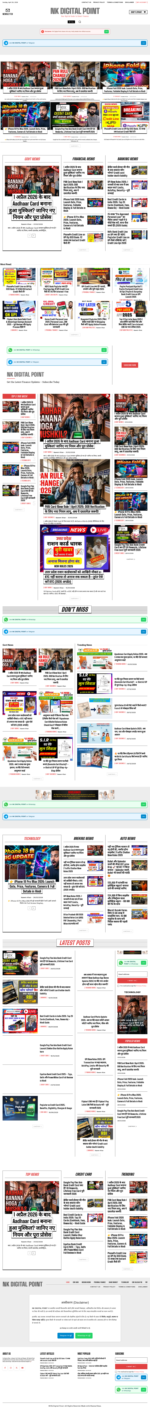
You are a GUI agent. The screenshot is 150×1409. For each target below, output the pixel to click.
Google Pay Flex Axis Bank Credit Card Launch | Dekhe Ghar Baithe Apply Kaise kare (56, 1048)
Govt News (17, 96)
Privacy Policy (141, 986)
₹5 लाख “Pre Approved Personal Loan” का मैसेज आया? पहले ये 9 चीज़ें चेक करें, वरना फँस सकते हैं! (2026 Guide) (118, 220)
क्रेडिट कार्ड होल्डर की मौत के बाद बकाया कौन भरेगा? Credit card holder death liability (119, 171)
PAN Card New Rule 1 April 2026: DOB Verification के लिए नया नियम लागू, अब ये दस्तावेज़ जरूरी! (74, 187)
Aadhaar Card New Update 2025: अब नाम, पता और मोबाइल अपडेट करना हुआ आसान (129, 731)
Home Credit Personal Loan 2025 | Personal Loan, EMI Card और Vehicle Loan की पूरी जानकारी (56, 323)
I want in (132, 981)
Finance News (117, 136)
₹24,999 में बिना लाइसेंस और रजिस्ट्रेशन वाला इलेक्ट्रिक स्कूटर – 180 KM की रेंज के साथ (119, 899)
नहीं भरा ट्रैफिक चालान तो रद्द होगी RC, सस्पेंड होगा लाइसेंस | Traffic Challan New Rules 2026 (119, 851)
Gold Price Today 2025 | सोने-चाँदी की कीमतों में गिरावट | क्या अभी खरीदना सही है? (92, 1359)
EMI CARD (43, 1112)
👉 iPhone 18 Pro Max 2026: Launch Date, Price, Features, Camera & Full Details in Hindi (73, 223)
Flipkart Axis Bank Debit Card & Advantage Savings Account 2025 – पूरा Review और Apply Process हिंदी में (19, 323)
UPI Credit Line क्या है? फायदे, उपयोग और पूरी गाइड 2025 (94, 287)
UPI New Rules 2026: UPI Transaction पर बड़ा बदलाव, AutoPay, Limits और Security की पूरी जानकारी (56, 1367)
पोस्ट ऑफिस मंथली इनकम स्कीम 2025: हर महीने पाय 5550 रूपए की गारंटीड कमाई (93, 1374)
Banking (14, 330)
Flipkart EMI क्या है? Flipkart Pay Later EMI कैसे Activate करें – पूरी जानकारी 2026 (95, 1104)
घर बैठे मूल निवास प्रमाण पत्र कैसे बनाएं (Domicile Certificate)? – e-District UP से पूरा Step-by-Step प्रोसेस (130, 682)
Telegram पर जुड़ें (66, 1335)
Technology (117, 96)
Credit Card (67, 136)
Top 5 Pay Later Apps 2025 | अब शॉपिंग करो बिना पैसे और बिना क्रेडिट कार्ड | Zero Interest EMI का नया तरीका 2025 (131, 323)
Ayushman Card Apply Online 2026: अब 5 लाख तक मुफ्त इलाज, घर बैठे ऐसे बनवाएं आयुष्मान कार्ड (130, 657)
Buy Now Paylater (126, 300)
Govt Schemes (67, 96)
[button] (79, 21)
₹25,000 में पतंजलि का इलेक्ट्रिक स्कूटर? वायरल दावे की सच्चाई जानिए (118, 885)
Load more (75, 146)
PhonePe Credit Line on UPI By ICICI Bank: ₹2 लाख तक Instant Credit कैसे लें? (74, 238)
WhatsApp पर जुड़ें (83, 1335)
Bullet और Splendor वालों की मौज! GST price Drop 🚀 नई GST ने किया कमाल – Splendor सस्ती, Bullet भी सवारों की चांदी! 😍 (119, 868)
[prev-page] (29, 235)
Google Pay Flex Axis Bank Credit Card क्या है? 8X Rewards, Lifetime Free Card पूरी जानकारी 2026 (28, 493)
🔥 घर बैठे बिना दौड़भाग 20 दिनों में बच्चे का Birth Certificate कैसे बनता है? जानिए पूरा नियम (130, 756)
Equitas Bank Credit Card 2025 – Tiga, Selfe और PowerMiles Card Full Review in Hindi (56, 1077)
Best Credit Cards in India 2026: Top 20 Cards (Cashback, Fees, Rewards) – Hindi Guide (119, 203)
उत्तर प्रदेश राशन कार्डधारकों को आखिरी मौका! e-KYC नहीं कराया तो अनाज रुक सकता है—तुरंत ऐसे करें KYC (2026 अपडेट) (74, 577)
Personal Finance (89, 292)
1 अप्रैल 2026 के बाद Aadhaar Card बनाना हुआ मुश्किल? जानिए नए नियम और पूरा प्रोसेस (74, 171)
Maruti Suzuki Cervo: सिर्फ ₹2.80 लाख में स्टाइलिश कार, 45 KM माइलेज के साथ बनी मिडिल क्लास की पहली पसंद (117, 917)
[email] (132, 974)
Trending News (51, 732)
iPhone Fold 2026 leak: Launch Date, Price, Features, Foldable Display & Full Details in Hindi (74, 205)
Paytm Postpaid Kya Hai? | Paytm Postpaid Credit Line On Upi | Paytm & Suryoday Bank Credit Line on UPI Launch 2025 (130, 291)
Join (106, 31)
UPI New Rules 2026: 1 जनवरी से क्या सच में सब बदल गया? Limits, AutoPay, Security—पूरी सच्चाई (119, 187)
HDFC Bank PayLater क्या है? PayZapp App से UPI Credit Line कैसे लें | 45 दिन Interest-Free (56, 289)
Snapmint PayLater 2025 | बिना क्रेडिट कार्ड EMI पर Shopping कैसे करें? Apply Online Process (93, 322)
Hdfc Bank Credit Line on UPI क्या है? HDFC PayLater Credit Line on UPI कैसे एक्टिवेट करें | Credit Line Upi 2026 (118, 237)
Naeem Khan (25, 96)
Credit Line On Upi (51, 295)
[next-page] (33, 235)
